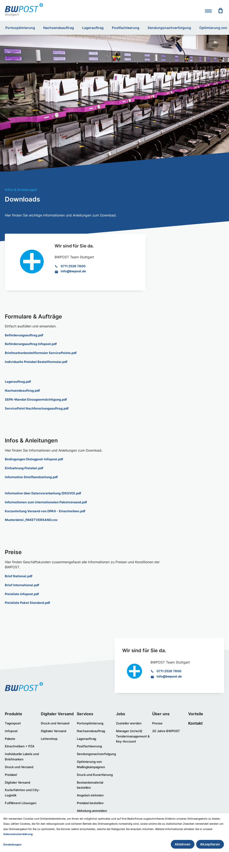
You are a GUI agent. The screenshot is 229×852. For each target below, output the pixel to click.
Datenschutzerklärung (18, 834)
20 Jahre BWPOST (166, 729)
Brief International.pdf (22, 584)
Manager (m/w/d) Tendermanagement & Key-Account (133, 735)
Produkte (13, 712)
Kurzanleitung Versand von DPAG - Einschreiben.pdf (45, 510)
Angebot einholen (90, 793)
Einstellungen (12, 844)
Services (85, 712)
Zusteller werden (129, 722)
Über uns (161, 712)
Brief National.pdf (18, 575)
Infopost (11, 729)
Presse (157, 722)
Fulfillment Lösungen (20, 801)
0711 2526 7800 (73, 266)
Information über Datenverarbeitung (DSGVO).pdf (43, 492)
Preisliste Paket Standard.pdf (27, 601)
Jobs (120, 712)
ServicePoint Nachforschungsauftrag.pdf (37, 408)
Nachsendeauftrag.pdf (22, 390)
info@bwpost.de (73, 271)
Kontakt (195, 722)
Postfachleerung (125, 28)
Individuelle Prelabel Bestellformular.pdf (36, 361)
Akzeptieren (210, 844)
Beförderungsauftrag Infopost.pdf (31, 344)
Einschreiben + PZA (19, 745)
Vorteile (195, 712)
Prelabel (11, 773)
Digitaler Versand (17, 780)
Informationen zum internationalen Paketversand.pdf (46, 501)
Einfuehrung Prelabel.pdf (24, 467)
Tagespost (13, 722)
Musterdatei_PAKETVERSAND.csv (31, 519)
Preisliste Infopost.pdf (22, 592)
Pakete (10, 737)
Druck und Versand (19, 765)
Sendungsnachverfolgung (169, 28)
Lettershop (49, 737)
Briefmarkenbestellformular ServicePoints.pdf (41, 353)
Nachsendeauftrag (58, 28)
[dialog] (114, 832)
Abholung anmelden (92, 808)
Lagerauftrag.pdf (18, 381)
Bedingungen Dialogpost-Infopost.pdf (34, 459)
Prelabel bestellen (90, 801)
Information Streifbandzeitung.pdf (31, 476)
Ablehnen (183, 844)
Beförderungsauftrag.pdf (24, 335)
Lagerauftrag (93, 28)
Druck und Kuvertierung (95, 773)
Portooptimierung (20, 28)
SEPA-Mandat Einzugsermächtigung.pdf (36, 399)
